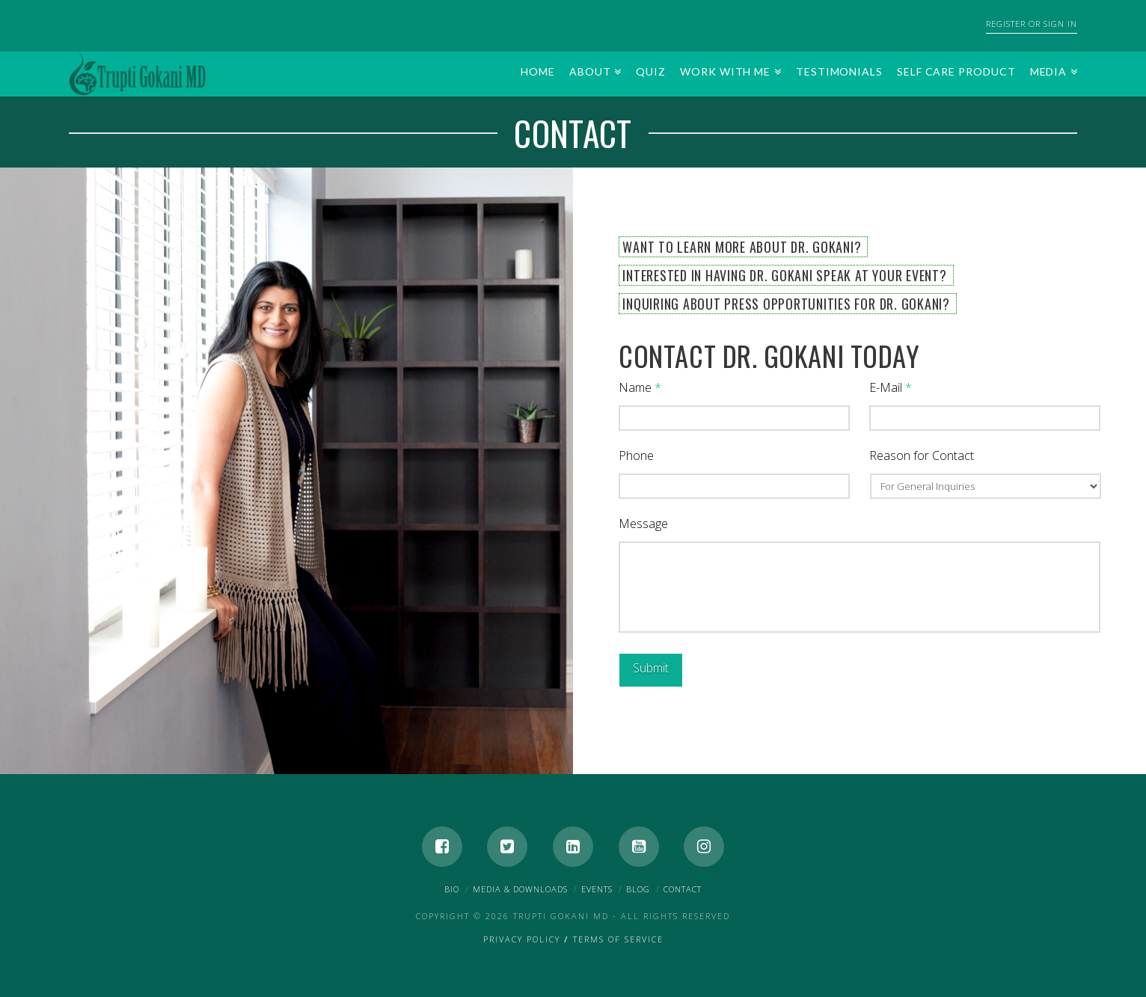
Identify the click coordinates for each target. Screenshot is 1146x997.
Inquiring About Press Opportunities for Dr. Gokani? (786, 303)
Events (597, 889)
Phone (636, 456)
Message (643, 524)
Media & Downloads (520, 889)
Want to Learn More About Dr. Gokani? (741, 247)
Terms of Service (618, 939)
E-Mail (890, 388)
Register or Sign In (1031, 23)
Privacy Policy (521, 939)
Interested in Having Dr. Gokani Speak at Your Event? (784, 275)
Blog (638, 889)
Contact (683, 889)
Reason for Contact (921, 456)
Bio (451, 889)
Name (640, 388)
